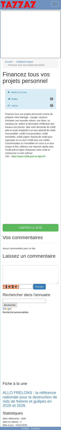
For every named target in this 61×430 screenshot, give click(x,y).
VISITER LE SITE (30, 227)
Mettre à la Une (19, 92)
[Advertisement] (30, 34)
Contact (25, 428)
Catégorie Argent (24, 61)
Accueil (8, 61)
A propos (35, 428)
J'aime (14, 105)
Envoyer (39, 286)
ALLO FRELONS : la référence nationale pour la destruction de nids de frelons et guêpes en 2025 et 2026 (30, 399)
